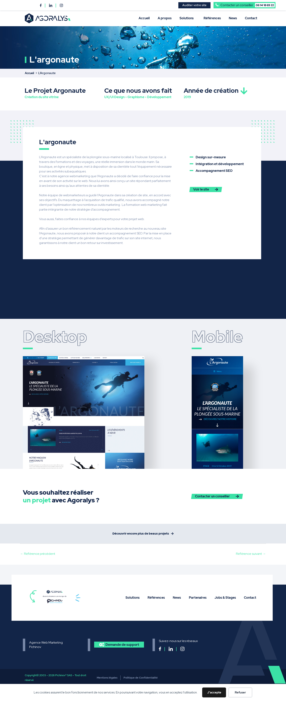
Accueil (144, 18)
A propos (165, 18)
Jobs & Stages (225, 600)
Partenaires (198, 600)
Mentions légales (107, 680)
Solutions (188, 18)
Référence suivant (251, 556)
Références (212, 18)
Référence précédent (37, 556)
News (233, 18)
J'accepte (214, 692)
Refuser (240, 692)
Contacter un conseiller (247, 5)
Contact (251, 18)
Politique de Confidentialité (141, 680)
